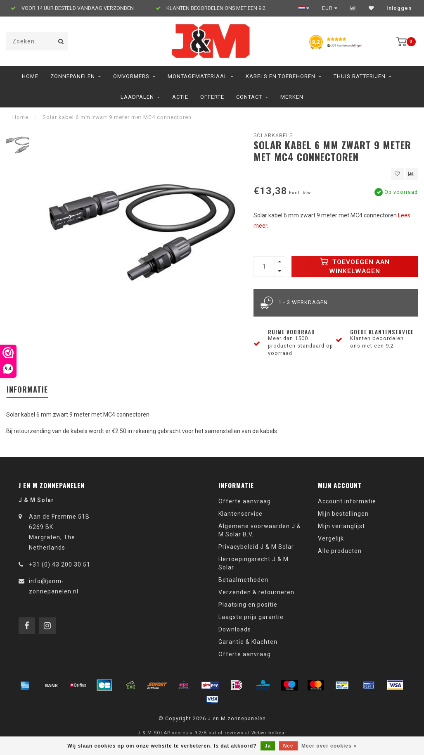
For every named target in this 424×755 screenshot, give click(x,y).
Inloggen (399, 8)
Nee (288, 746)
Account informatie (347, 501)
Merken (291, 97)
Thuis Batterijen (360, 76)
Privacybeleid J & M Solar (256, 546)
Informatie (27, 389)
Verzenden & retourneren (256, 592)
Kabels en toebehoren (280, 76)
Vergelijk (331, 538)
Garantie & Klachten (247, 641)
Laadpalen (137, 97)
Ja (268, 746)
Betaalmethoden (243, 579)
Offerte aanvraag (244, 501)
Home (30, 76)
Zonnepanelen (72, 76)
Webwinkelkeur (269, 733)
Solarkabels (273, 135)
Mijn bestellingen (343, 513)
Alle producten (340, 551)
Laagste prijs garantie (251, 617)
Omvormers (131, 76)
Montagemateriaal (197, 76)
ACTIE (180, 97)
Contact (249, 97)
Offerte (212, 97)
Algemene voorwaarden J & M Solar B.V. (259, 530)
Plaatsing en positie (247, 604)
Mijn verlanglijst (341, 526)
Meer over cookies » (329, 746)
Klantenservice (240, 513)
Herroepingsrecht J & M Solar (253, 563)
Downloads (234, 629)
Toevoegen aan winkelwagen (355, 266)
